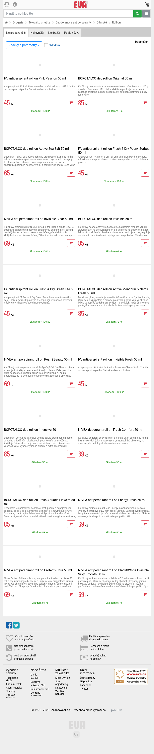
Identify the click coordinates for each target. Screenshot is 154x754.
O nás (33, 674)
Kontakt (35, 678)
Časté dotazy (87, 678)
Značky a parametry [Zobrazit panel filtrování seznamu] (24, 45)
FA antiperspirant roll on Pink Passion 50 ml (35, 78)
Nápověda (86, 681)
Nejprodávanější (16, 32)
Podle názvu (71, 32)
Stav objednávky (61, 683)
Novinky (10, 691)
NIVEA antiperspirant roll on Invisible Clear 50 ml (38, 219)
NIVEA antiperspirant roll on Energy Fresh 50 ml (112, 500)
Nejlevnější (37, 32)
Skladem (54, 45)
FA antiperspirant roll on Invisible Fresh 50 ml (110, 359)
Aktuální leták (13, 684)
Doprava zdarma (10, 696)
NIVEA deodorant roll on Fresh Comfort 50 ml (110, 430)
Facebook (85, 685)
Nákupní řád (37, 685)
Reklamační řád (39, 689)
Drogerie (18, 22)
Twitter (84, 688)
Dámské (102, 22)
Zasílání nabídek (60, 692)
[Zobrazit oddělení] (146, 13)
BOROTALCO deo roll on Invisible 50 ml (105, 219)
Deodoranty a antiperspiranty (73, 22)
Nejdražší (54, 32)
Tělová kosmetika (40, 22)
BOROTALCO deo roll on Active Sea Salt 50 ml (36, 149)
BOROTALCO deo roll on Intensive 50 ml (32, 430)
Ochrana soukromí (35, 694)
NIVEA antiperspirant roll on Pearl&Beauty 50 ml (38, 359)
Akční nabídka (14, 687)
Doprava (35, 682)
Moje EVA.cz (62, 678)
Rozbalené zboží (12, 679)
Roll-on (116, 22)
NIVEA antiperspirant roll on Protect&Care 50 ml (38, 570)
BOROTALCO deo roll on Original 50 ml (105, 78)
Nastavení (61, 687)
